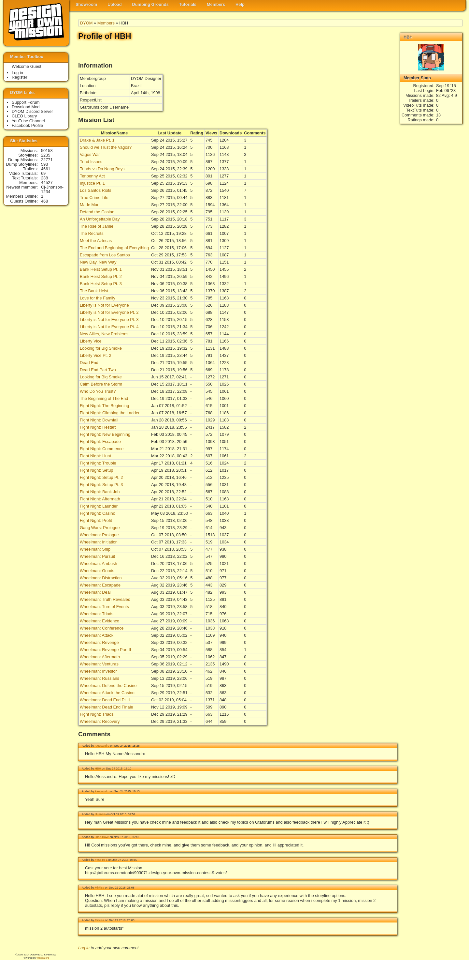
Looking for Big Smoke (101, 348)
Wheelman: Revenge (99, 642)
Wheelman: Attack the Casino (107, 692)
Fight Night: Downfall (99, 420)
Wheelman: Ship (95, 549)
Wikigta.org (42, 957)
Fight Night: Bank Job (100, 491)
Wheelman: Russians (99, 678)
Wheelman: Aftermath (100, 656)
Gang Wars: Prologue (100, 527)
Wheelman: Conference (101, 628)
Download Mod (25, 106)
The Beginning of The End (104, 398)
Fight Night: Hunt (95, 455)
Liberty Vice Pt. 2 (95, 355)
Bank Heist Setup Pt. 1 (101, 269)
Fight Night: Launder (99, 506)
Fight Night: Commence (101, 448)
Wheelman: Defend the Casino (108, 685)
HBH (98, 768)
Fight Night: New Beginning (105, 434)
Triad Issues (91, 161)
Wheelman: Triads (96, 613)
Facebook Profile (27, 125)
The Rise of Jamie (96, 226)
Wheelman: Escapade (100, 585)
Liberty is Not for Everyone (104, 305)
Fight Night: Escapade (100, 441)
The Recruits (92, 233)
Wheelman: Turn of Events (104, 606)
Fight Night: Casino (97, 513)
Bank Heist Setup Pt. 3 (101, 283)
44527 (47, 182)
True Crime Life (94, 197)
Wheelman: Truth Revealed (105, 599)
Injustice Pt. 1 (92, 183)
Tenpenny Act (92, 176)
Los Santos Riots (95, 190)
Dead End (89, 362)
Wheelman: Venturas (99, 664)
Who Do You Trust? (98, 391)
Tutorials (187, 4)
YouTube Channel (28, 120)
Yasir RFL (101, 859)
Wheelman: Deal (95, 592)
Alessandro (102, 745)
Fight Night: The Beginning (104, 405)
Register (19, 77)
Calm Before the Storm (101, 384)
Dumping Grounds (150, 4)
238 (44, 177)
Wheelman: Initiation (99, 542)
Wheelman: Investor (98, 671)
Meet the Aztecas (96, 240)
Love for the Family (97, 298)
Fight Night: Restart (98, 427)
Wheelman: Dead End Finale (106, 707)
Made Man (89, 204)
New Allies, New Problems (104, 333)
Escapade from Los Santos (105, 254)
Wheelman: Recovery (100, 721)
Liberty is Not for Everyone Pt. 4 (109, 326)
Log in (84, 947)
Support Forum (25, 102)
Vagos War (90, 154)
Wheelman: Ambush (98, 563)
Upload (114, 4)
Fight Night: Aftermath (100, 498)
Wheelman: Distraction (101, 577)
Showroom (86, 4)
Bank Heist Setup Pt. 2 (101, 276)
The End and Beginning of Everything (114, 247)
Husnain (100, 814)
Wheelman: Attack (96, 635)
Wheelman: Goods (97, 570)
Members (216, 4)
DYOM (86, 23)
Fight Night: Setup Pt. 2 (101, 477)
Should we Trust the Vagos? (106, 147)
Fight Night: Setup (96, 470)
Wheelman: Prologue (99, 534)
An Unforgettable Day (100, 219)
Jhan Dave (102, 837)
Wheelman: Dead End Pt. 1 (105, 699)
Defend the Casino (97, 211)
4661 (45, 168)
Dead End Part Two (98, 369)
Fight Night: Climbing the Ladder (110, 412)
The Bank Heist (94, 290)
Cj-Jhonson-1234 (52, 189)
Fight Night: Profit (96, 520)
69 (43, 173)
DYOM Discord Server (32, 111)
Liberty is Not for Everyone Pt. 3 (109, 319)
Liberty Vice (91, 341)
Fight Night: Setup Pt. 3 (101, 484)
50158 (47, 150)
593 (44, 164)
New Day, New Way (98, 262)
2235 (45, 155)
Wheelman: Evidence (99, 620)
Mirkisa (99, 887)
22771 (47, 159)
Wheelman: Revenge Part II (105, 649)
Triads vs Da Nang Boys (102, 168)
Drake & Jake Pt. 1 (97, 140)
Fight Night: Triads (97, 714)
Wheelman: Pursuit (97, 556)
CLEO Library (24, 116)
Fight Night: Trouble (98, 463)
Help (240, 4)
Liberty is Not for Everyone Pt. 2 (109, 312)
